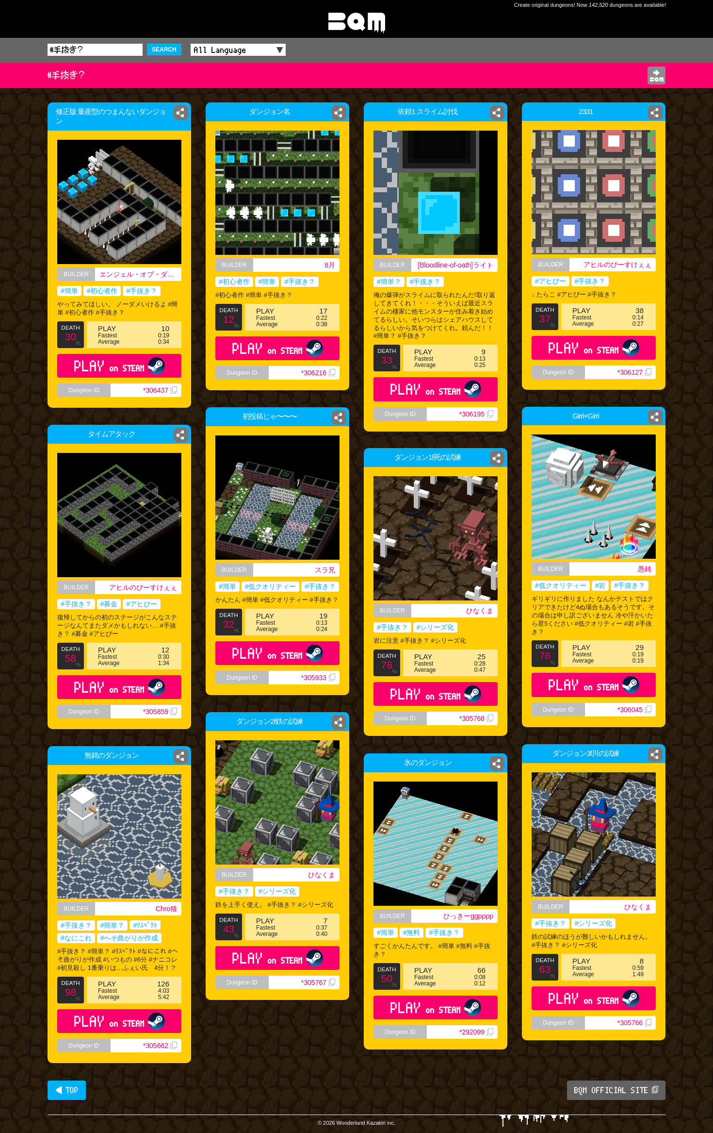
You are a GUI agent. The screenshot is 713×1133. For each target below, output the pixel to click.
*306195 (476, 414)
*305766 (634, 1023)
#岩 (600, 585)
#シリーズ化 (435, 629)
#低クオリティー (560, 585)
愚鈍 (644, 569)
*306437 (160, 390)
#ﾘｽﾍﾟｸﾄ (145, 925)
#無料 (412, 932)
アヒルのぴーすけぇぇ (619, 265)
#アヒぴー (547, 283)
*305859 (160, 712)
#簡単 (69, 291)
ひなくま (483, 611)
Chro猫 (166, 909)
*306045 (634, 710)
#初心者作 (102, 291)
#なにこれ (76, 938)
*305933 (318, 678)
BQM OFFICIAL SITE (616, 1090)
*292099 (476, 1032)
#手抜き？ (141, 291)
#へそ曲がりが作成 (129, 938)
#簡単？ (389, 281)
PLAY (119, 365)
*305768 (479, 727)
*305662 (160, 1046)
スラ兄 (325, 570)
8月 (329, 265)
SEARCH (164, 49)
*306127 (637, 382)
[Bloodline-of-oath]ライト (455, 265)
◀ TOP (67, 1090)
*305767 (318, 982)
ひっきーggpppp (468, 916)
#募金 (109, 604)
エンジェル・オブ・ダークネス (140, 274)
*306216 (318, 373)
